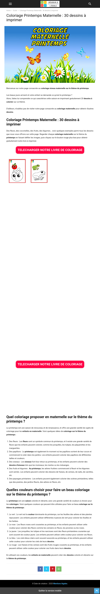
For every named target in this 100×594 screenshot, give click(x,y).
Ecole (15, 10)
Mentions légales (60, 584)
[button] (10, 4)
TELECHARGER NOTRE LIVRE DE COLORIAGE (50, 150)
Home (8, 10)
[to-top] (96, 589)
